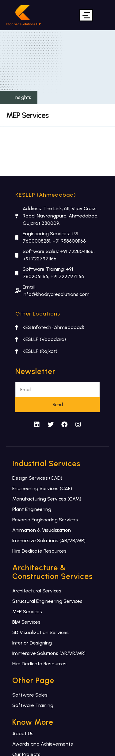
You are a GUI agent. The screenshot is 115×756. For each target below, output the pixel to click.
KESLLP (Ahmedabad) (45, 194)
